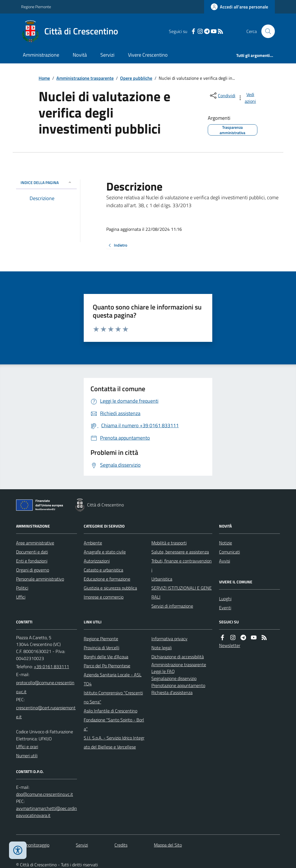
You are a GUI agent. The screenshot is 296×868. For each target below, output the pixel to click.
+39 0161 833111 (51, 666)
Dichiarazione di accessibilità (177, 656)
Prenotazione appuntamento (178, 685)
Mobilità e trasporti (169, 542)
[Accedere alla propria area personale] (239, 7)
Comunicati (229, 551)
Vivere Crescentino (148, 55)
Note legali (161, 647)
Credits (120, 845)
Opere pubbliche (136, 78)
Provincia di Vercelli (101, 647)
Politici (22, 587)
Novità (80, 55)
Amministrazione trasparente (85, 78)
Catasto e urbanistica (103, 569)
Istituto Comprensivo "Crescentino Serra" (113, 697)
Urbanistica (161, 578)
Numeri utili (26, 755)
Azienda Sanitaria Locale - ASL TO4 (113, 679)
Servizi (107, 55)
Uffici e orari (27, 746)
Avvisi (224, 560)
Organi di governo (32, 569)
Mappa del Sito (168, 845)
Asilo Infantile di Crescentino (110, 710)
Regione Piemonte (36, 7)
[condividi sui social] (222, 95)
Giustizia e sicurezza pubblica (110, 587)
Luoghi (225, 598)
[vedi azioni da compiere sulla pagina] (247, 98)
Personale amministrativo (40, 578)
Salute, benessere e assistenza (180, 551)
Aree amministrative (35, 542)
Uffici (20, 597)
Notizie (225, 542)
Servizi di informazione (172, 606)
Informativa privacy (169, 638)
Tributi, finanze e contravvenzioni (181, 565)
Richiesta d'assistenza (172, 692)
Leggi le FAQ (163, 671)
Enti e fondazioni (31, 560)
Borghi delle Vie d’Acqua (106, 656)
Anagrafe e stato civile (105, 551)
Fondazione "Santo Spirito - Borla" (114, 724)
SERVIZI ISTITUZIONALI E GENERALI (181, 592)
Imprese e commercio (103, 597)
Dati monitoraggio (32, 845)
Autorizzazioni (97, 560)
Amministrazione (41, 55)
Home (44, 78)
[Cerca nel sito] (266, 31)
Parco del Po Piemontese (107, 665)
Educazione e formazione (107, 578)
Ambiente (93, 542)
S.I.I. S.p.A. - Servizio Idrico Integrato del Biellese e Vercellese (114, 742)
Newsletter (229, 645)
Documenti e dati (32, 551)
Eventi (225, 607)
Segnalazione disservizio (173, 678)
